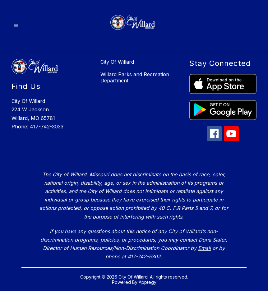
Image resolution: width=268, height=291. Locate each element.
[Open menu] (16, 25)
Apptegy (147, 282)
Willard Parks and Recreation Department (134, 77)
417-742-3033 (46, 126)
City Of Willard (117, 62)
